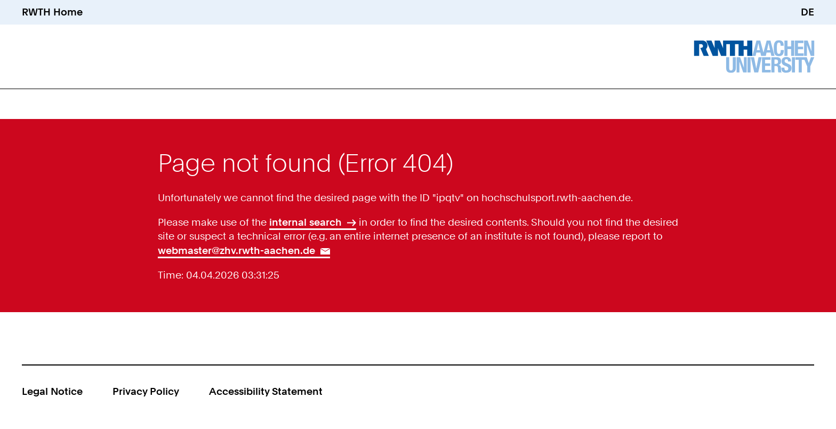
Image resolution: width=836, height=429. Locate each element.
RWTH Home (52, 12)
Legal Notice (52, 391)
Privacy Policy (145, 391)
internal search (305, 222)
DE (807, 12)
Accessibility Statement (266, 391)
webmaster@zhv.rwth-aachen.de (236, 250)
